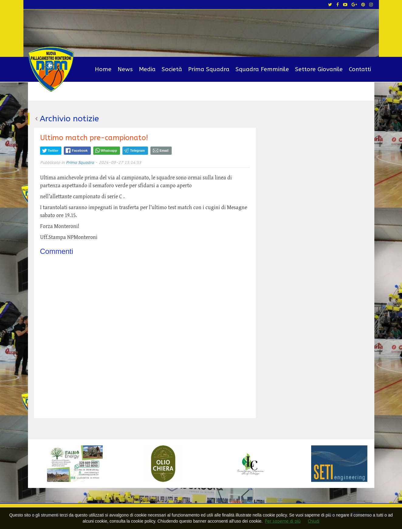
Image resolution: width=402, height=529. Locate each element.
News (125, 69)
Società (172, 69)
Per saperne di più (283, 521)
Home (103, 69)
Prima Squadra (208, 69)
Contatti (360, 69)
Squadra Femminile (262, 69)
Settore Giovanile (319, 69)
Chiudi (313, 521)
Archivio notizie (69, 118)
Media (147, 69)
